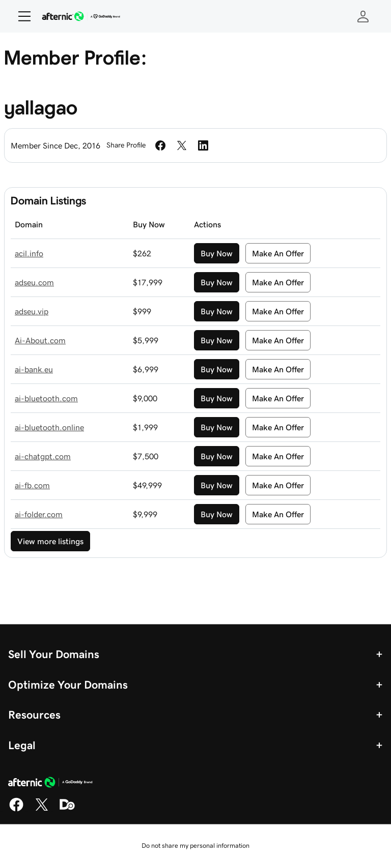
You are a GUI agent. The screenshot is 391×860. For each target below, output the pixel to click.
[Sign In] (363, 16)
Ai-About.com (40, 340)
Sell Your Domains (53, 654)
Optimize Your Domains (68, 684)
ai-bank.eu (34, 369)
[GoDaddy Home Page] (50, 783)
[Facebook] (16, 810)
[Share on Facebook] (160, 145)
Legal (22, 745)
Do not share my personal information (195, 845)
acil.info (29, 253)
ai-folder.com (39, 514)
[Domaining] (67, 810)
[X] (42, 810)
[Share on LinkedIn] (203, 145)
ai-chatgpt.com (43, 456)
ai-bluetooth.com (46, 398)
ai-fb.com (32, 485)
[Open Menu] (20, 16)
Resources (34, 714)
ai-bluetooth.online (49, 427)
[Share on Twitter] (181, 145)
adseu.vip (31, 311)
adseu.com (34, 282)
